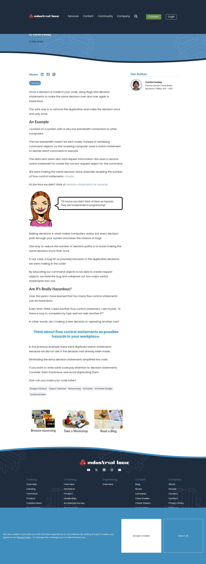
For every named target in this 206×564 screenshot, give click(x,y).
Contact (153, 16)
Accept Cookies (141, 535)
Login (171, 16)
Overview (31, 484)
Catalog (30, 489)
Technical (31, 493)
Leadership (70, 498)
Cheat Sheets (143, 503)
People (172, 489)
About (171, 484)
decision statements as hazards (87, 184)
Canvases (140, 493)
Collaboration (34, 503)
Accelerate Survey (74, 503)
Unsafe (69, 176)
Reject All (183, 535)
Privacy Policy (24, 537)
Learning (35, 83)
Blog (137, 484)
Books (138, 489)
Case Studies (142, 498)
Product (30, 498)
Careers (173, 493)
